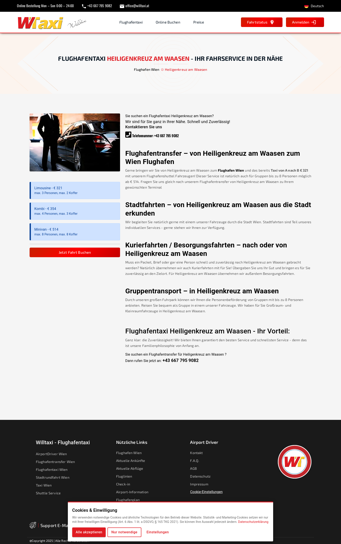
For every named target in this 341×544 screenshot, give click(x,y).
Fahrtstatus (261, 22)
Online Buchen (168, 22)
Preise (198, 22)
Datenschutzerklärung (253, 522)
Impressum (202, 484)
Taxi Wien (46, 485)
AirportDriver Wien (54, 453)
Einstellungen (158, 532)
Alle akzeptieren (89, 532)
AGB (196, 468)
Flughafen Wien (231, 170)
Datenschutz (203, 476)
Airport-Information (134, 492)
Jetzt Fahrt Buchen (75, 252)
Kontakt (199, 452)
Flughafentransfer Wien (58, 461)
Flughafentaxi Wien (54, 469)
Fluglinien (127, 476)
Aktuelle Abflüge (132, 468)
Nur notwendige (124, 532)
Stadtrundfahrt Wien (55, 477)
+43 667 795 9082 (166, 135)
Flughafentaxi (131, 22)
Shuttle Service (51, 493)
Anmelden (304, 22)
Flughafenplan (130, 499)
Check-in (126, 484)
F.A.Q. (197, 460)
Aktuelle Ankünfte (133, 460)
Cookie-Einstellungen (206, 492)
